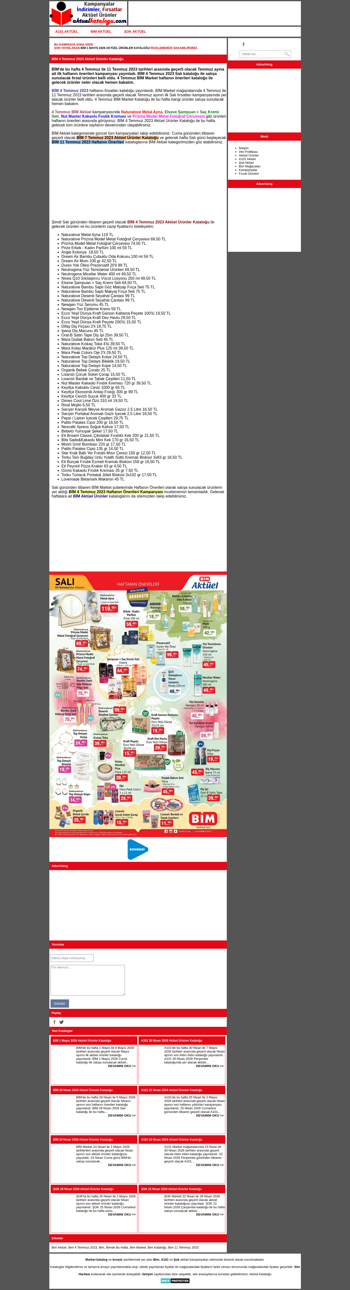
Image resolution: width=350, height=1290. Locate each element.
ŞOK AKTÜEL (135, 31)
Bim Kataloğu (157, 1247)
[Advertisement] (138, 182)
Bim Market (138, 1247)
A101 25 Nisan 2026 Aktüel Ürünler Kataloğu (171, 1090)
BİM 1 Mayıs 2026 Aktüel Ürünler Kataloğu (115, 48)
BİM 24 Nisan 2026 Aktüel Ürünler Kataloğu (83, 1139)
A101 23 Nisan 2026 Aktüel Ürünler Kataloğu (171, 1139)
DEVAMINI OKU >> (122, 1066)
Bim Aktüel (59, 1247)
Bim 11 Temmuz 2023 (183, 1247)
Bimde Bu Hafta (117, 1247)
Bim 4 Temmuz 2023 (82, 1247)
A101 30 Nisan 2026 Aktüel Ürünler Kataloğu (171, 1040)
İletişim (244, 148)
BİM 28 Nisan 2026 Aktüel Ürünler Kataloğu (83, 1090)
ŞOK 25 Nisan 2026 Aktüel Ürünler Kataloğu (83, 1189)
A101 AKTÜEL (66, 31)
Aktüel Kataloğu (260, 1274)
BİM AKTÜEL (101, 31)
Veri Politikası (248, 152)
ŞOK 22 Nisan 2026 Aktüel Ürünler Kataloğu (171, 1189)
